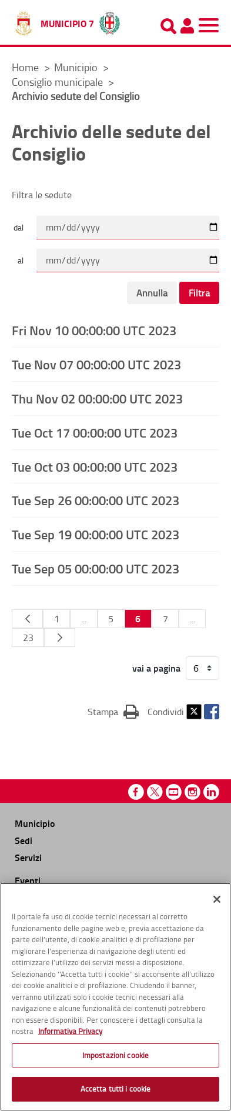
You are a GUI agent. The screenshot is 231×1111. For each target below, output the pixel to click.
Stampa (113, 711)
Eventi (28, 880)
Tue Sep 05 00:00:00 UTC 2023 (95, 568)
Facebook (211, 711)
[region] (115, 997)
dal (19, 227)
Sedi (23, 840)
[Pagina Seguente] (59, 637)
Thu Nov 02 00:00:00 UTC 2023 (97, 398)
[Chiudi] (217, 899)
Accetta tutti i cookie (116, 1088)
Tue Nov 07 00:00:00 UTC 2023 (96, 364)
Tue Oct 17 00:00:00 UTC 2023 (95, 432)
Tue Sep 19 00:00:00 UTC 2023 (95, 534)
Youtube (174, 792)
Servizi (28, 857)
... (83, 618)
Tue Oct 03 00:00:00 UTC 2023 (95, 466)
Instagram (192, 792)
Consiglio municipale (58, 82)
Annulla (152, 292)
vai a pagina (156, 668)
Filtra (199, 292)
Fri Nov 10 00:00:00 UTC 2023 (94, 330)
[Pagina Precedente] (27, 618)
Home (25, 67)
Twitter (194, 711)
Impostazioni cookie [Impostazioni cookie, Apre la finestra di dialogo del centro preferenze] (115, 1055)
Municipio (77, 67)
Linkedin (211, 792)
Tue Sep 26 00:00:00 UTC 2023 (95, 500)
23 (28, 637)
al (21, 260)
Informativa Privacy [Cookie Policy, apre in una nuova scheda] (70, 1031)
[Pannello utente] (187, 26)
